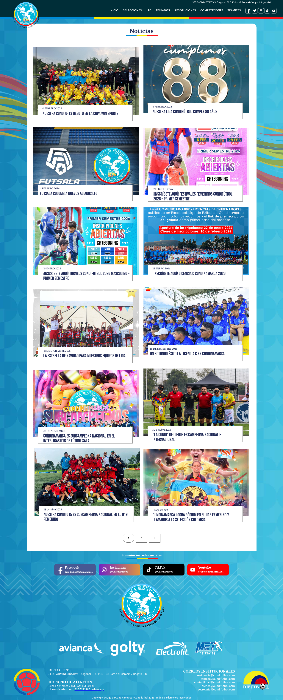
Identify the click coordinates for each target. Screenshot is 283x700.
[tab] (128, 538)
